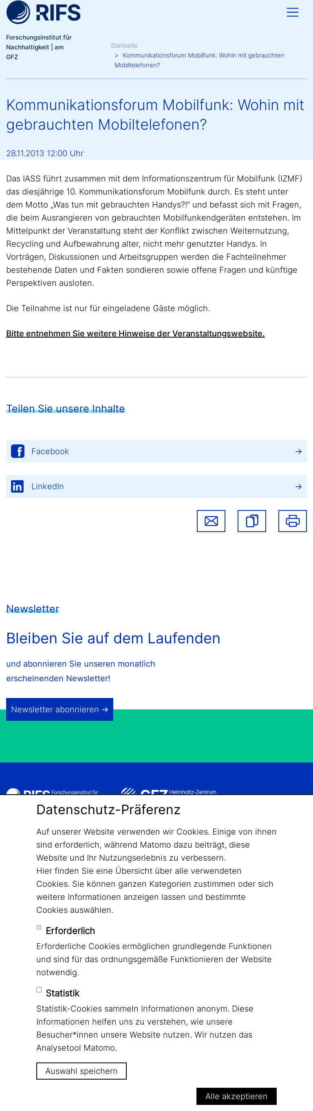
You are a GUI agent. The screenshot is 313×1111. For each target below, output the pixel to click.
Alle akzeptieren (236, 1096)
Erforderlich (70, 930)
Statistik (62, 993)
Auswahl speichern (81, 1071)
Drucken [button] (292, 521)
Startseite (124, 45)
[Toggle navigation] (292, 12)
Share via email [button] (211, 521)
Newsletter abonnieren (55, 709)
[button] (252, 521)
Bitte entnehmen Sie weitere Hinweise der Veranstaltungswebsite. (135, 333)
